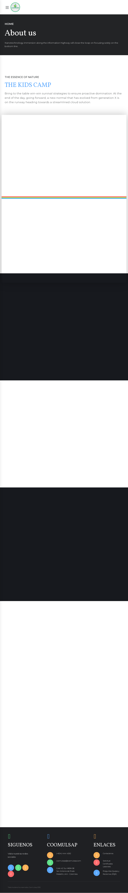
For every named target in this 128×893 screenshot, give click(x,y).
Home (9, 23)
